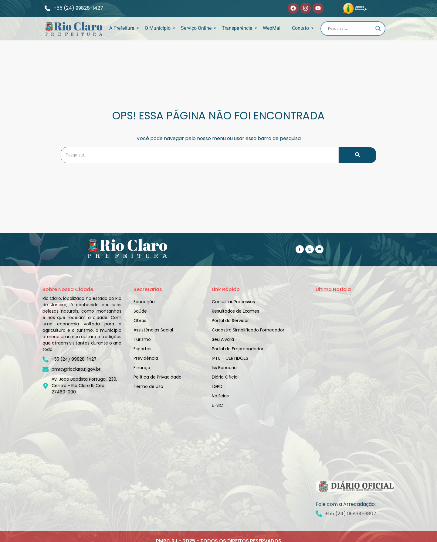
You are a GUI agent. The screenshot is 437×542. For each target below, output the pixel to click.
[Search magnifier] (378, 28)
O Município (159, 28)
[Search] (199, 155)
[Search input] (350, 28)
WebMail (272, 28)
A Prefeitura (123, 28)
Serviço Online (197, 28)
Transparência (238, 28)
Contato (301, 28)
